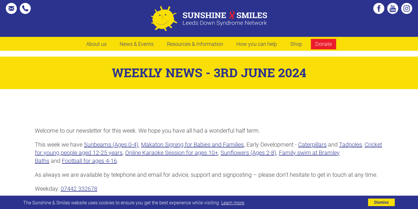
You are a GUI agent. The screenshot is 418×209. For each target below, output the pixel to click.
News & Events (137, 43)
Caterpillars (312, 144)
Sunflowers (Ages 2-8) (248, 152)
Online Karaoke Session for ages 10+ (171, 152)
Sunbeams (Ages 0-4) (111, 144)
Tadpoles (350, 144)
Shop (296, 43)
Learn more (232, 202)
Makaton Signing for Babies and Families (192, 144)
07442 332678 (79, 188)
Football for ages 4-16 (89, 160)
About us (96, 43)
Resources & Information (195, 43)
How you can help (256, 43)
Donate (323, 43)
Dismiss (381, 202)
